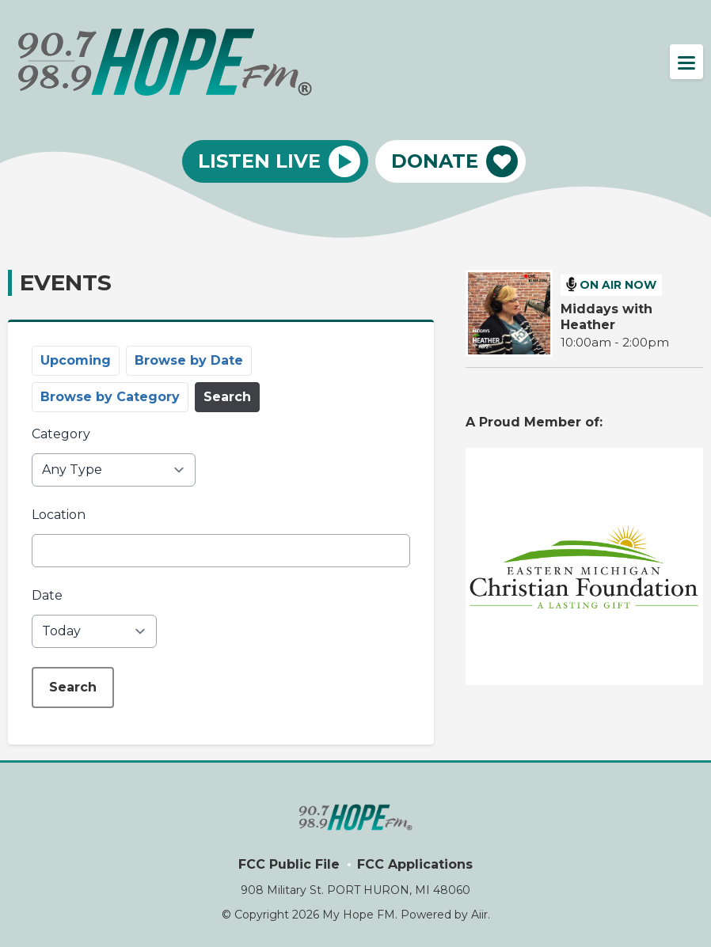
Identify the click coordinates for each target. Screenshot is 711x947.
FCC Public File (289, 864)
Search (227, 396)
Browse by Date (189, 360)
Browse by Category (110, 396)
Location (59, 514)
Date (47, 595)
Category (61, 433)
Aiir (479, 914)
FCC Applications (415, 864)
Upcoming (75, 360)
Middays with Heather (606, 316)
